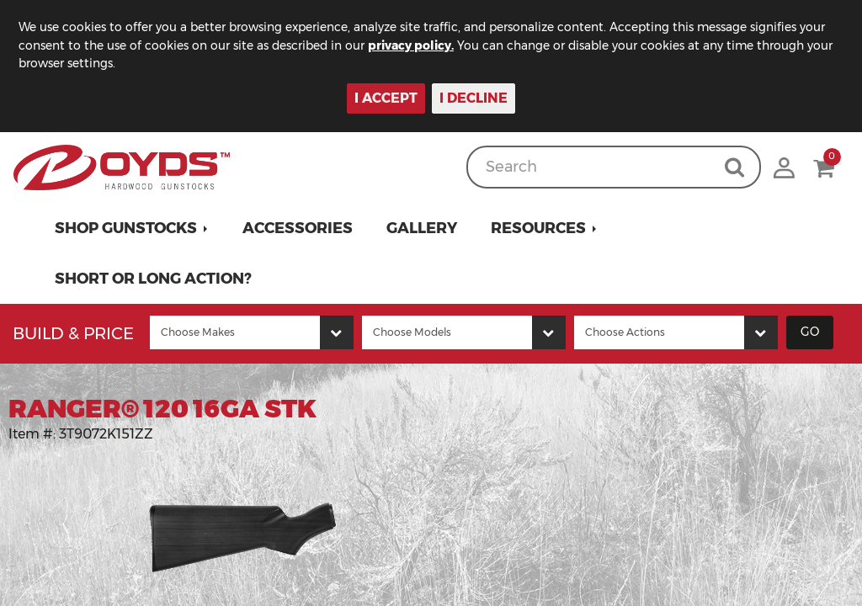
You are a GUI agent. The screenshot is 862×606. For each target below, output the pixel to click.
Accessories (297, 228)
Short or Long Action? (153, 278)
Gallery (421, 228)
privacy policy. (412, 45)
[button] (132, 228)
